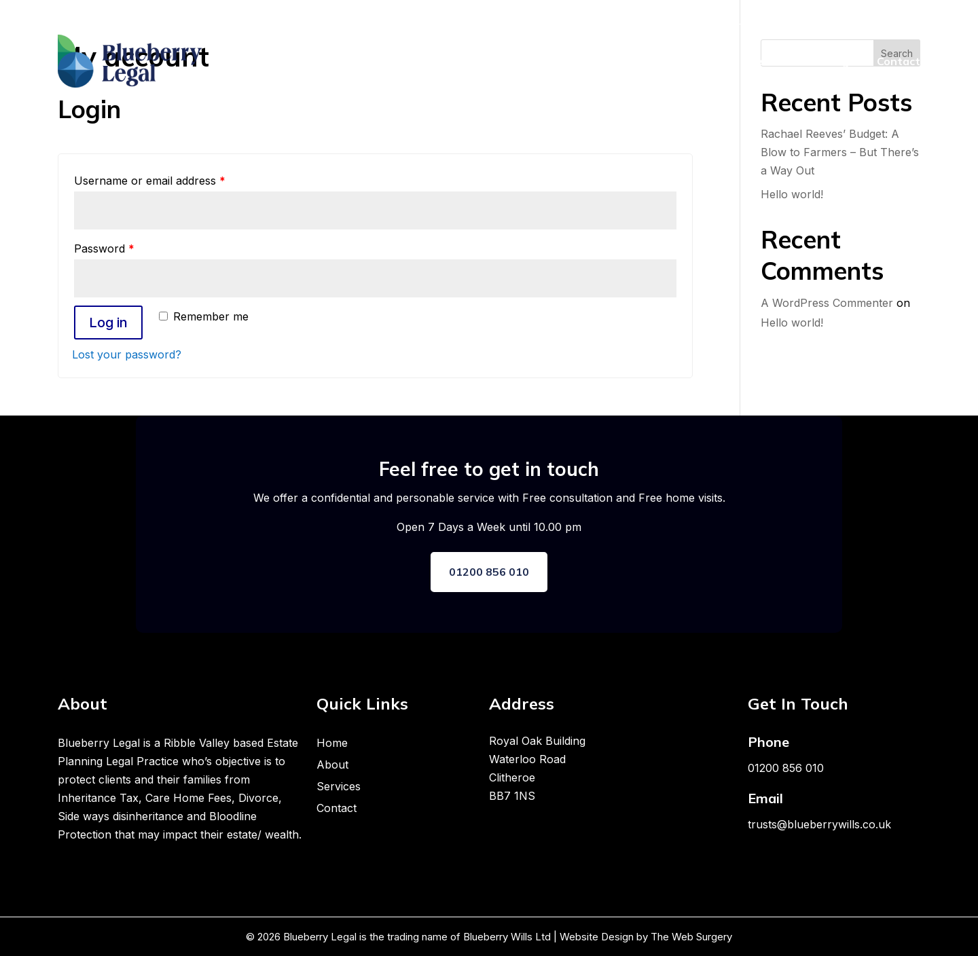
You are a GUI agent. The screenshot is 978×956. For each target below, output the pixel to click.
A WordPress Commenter (827, 303)
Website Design (595, 936)
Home (669, 61)
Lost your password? (126, 354)
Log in (108, 322)
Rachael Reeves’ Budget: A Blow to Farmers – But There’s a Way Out (840, 152)
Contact (898, 61)
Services (771, 61)
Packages (836, 61)
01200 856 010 (489, 571)
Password (104, 248)
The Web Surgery (691, 936)
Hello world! (792, 194)
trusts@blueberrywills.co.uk (819, 824)
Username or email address (149, 180)
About (717, 61)
